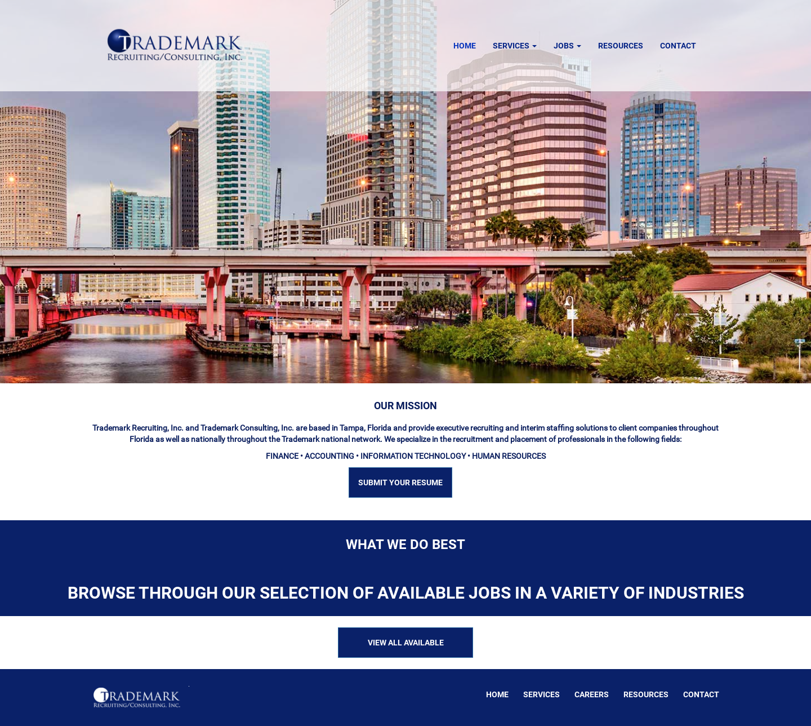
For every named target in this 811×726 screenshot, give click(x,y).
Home (464, 45)
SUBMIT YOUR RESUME (400, 482)
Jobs (567, 45)
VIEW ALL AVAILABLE (406, 642)
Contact (678, 45)
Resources (620, 45)
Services (515, 45)
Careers (591, 694)
